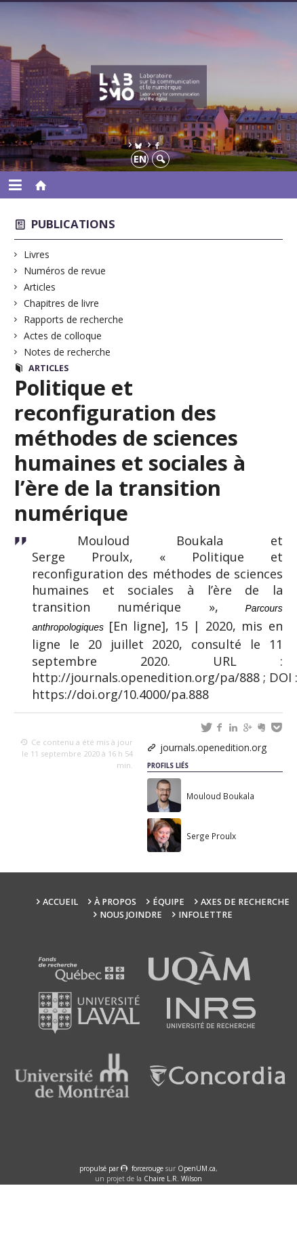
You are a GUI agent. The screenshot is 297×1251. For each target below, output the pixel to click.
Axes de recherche (245, 902)
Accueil (60, 902)
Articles (40, 286)
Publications (73, 224)
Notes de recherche (67, 351)
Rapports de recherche (73, 319)
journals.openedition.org (213, 747)
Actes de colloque (63, 335)
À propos (115, 902)
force (147, 1168)
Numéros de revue (65, 270)
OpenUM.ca (197, 1168)
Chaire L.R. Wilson (173, 1178)
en (140, 158)
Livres (37, 254)
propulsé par (100, 1168)
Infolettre (205, 914)
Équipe (168, 902)
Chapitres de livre (61, 303)
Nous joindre (131, 914)
